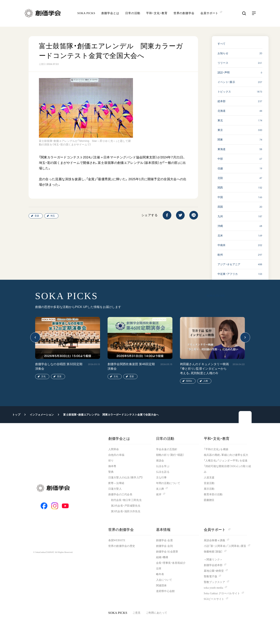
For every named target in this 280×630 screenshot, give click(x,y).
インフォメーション (42, 414)
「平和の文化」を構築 (216, 449)
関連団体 (161, 585)
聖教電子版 (210, 576)
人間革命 (113, 449)
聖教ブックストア (214, 582)
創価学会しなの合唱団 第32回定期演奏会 (59, 366)
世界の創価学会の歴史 (121, 546)
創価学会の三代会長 (120, 494)
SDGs (189, 381)
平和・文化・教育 (156, 14)
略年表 (160, 574)
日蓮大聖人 (115, 488)
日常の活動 (132, 14)
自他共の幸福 (116, 455)
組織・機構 (162, 557)
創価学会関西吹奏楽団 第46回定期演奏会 (131, 366)
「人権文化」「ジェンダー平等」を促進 (226, 460)
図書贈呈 (209, 500)
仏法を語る (162, 471)
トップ (16, 414)
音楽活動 (209, 483)
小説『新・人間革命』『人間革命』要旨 (225, 546)
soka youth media (213, 587)
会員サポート (217, 530)
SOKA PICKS (86, 14)
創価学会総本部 (213, 565)
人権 (205, 381)
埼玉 (52, 215)
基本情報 (163, 530)
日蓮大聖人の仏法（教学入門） (125, 477)
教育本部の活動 (213, 494)
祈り (111, 460)
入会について (164, 579)
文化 (43, 376)
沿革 (159, 568)
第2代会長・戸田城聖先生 (125, 505)
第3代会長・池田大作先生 (125, 511)
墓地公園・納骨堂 (214, 570)
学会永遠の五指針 (167, 449)
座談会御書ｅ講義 (214, 540)
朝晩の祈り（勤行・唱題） (170, 455)
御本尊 (112, 466)
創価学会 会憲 (164, 540)
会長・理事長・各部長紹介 (171, 563)
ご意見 (137, 612)
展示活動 (209, 488)
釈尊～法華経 (116, 483)
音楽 (37, 215)
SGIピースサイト (214, 599)
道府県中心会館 (165, 591)
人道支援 (209, 477)
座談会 (160, 460)
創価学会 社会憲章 (167, 551)
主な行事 (161, 477)
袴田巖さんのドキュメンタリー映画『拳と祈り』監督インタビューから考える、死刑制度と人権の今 (204, 368)
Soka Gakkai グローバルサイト (222, 593)
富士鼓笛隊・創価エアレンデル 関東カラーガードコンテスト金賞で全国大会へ (111, 414)
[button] (35, 337)
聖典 (111, 471)
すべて (222, 43)
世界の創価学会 (184, 14)
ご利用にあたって (156, 612)
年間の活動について (168, 483)
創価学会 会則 (164, 546)
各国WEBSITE (116, 540)
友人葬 (160, 488)
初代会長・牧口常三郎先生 (126, 500)
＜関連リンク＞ (213, 559)
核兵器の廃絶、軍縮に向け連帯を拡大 (226, 455)
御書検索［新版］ (213, 551)
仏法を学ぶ (162, 466)
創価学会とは (110, 14)
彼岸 (159, 494)
